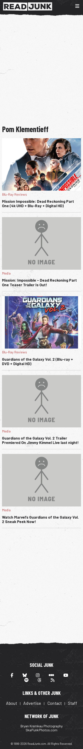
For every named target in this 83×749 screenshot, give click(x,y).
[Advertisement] (41, 69)
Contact (54, 703)
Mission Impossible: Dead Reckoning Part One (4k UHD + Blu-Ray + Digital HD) (38, 203)
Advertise (32, 703)
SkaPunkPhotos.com (41, 730)
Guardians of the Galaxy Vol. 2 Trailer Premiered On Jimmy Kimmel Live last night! (40, 440)
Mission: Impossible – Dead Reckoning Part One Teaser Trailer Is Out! (39, 282)
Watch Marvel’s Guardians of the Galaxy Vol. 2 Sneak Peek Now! (40, 519)
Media (6, 273)
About (11, 703)
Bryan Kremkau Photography (41, 726)
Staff (72, 703)
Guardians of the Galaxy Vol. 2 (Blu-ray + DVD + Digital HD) (37, 361)
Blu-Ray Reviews (14, 194)
